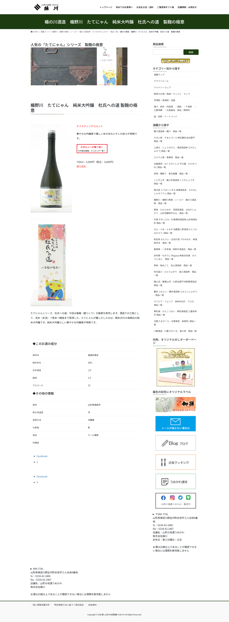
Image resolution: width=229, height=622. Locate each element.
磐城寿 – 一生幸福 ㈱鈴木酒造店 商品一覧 (175, 249)
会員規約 (92, 604)
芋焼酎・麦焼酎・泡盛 (164, 100)
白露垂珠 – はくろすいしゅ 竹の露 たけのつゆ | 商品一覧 (175, 165)
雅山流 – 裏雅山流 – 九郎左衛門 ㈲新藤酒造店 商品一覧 (176, 283)
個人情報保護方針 (41, 604)
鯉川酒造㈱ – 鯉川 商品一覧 (167, 131)
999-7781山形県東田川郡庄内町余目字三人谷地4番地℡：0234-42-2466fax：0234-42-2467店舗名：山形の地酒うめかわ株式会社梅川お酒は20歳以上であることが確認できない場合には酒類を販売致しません (71, 581)
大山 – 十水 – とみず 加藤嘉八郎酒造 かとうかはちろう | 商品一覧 (175, 231)
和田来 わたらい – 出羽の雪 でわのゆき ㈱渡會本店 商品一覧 (175, 241)
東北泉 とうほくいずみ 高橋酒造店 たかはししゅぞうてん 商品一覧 (175, 191)
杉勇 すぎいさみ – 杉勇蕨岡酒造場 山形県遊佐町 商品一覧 (175, 221)
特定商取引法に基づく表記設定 (69, 604)
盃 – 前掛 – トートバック (165, 116)
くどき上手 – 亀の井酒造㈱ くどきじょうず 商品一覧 (175, 181)
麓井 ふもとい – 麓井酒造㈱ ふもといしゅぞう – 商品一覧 (175, 293)
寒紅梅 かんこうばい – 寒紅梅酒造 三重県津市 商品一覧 (175, 313)
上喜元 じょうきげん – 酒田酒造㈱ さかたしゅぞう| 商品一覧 (175, 149)
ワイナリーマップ (162, 87)
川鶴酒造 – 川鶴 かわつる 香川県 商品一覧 (175, 330)
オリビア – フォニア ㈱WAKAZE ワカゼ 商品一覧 (175, 303)
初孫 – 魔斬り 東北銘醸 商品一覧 (171, 173)
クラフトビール (161, 80)
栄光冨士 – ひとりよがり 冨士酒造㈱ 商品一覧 (175, 273)
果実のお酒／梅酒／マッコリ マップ (172, 93)
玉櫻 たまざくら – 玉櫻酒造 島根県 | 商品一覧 (175, 323)
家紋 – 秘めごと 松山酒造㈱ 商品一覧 (173, 265)
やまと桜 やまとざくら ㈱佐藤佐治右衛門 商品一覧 (175, 139)
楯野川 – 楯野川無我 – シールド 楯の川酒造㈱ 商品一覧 (175, 201)
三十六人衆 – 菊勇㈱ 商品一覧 (169, 157)
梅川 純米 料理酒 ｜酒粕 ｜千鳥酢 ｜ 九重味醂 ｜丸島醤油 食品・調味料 (176, 108)
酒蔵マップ (159, 74)
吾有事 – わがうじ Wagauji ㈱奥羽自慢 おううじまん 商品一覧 (175, 257)
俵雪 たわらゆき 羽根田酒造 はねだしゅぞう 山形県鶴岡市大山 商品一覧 (175, 211)
